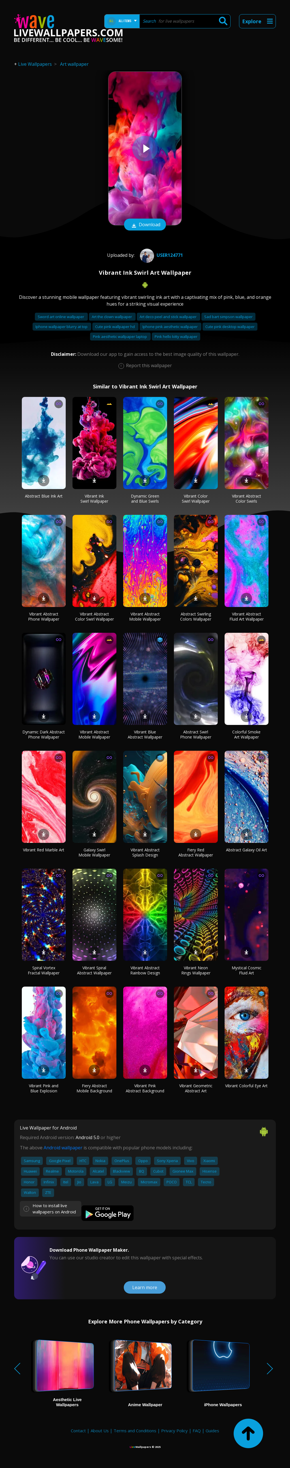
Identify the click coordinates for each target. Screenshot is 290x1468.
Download (145, 225)
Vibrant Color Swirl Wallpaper (196, 498)
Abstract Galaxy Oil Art (246, 850)
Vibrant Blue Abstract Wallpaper (145, 734)
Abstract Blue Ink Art (44, 496)
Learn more (144, 1287)
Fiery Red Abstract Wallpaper (195, 852)
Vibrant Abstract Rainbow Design (145, 970)
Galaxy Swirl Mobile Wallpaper (94, 852)
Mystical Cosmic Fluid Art (246, 970)
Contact (78, 1430)
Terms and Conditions (135, 1430)
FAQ (197, 1430)
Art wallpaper (74, 64)
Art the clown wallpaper (112, 316)
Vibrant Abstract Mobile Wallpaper (145, 616)
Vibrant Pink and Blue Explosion (43, 1088)
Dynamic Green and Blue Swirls (145, 498)
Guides (212, 1430)
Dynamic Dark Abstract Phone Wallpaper (43, 734)
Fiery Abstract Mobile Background (94, 1088)
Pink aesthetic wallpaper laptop (120, 336)
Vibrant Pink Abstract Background (145, 1088)
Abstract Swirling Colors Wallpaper (195, 616)
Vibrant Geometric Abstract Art (195, 1088)
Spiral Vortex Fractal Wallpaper (43, 970)
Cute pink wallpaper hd (115, 326)
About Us (100, 1430)
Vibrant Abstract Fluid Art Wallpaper (246, 616)
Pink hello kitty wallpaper (176, 336)
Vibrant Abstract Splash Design (145, 852)
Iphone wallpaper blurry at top (61, 326)
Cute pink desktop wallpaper (230, 326)
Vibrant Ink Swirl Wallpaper (94, 498)
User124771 (160, 255)
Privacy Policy (174, 1430)
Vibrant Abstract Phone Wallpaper (43, 616)
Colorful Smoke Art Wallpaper (246, 734)
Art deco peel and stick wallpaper (168, 316)
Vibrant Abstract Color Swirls (246, 498)
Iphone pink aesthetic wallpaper (170, 326)
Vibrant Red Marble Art (43, 850)
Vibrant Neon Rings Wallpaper (195, 970)
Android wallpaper (63, 1148)
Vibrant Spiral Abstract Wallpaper (94, 970)
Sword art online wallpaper (61, 316)
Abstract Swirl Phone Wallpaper (195, 734)
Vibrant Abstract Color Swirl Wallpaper (94, 616)
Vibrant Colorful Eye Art (246, 1085)
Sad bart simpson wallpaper (228, 316)
